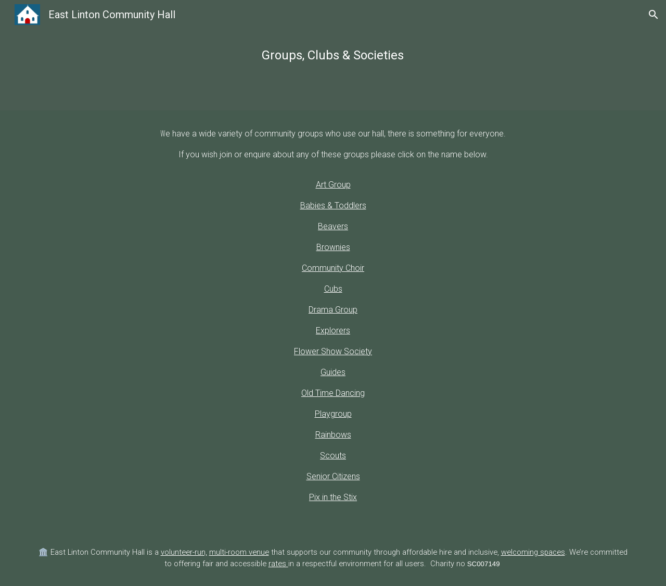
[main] (333, 55)
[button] (653, 14)
